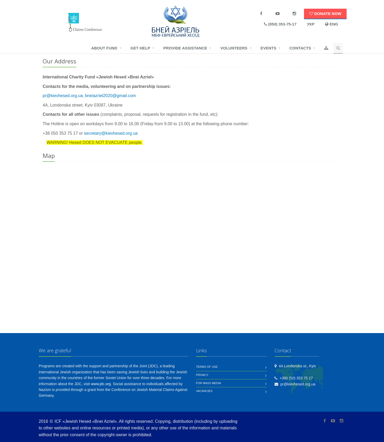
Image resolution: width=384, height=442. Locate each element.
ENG (331, 24)
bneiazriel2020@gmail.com (110, 95)
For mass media (208, 383)
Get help (140, 48)
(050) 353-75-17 (280, 24)
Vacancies (204, 391)
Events (268, 48)
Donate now (325, 13)
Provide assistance (185, 48)
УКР (311, 24)
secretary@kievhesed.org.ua (111, 133)
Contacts (300, 48)
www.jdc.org (101, 384)
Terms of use (207, 366)
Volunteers (233, 48)
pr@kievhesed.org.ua (63, 95)
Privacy (202, 374)
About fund (104, 48)
